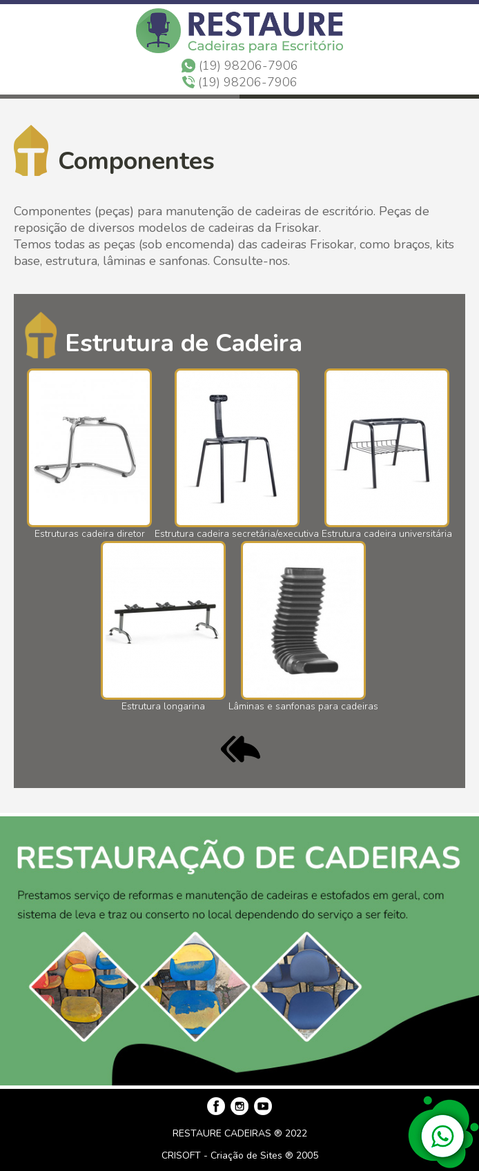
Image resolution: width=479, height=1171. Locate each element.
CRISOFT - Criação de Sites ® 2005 (240, 1155)
